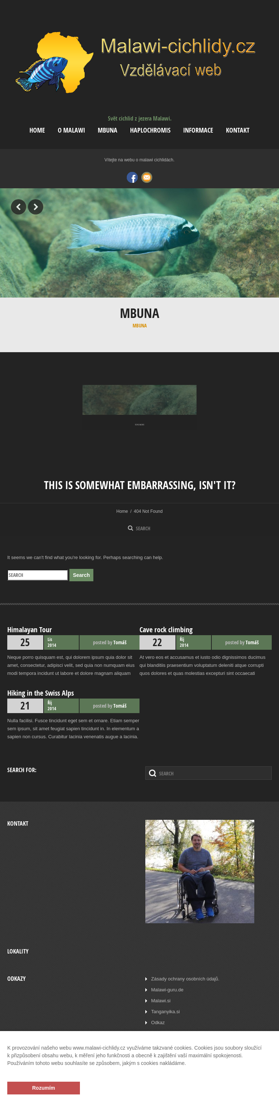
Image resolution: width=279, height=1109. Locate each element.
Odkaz (158, 1022)
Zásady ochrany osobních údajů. (185, 979)
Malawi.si (160, 1000)
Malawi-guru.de (167, 989)
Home (37, 130)
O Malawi (71, 130)
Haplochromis (150, 130)
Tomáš (119, 642)
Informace (198, 130)
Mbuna (107, 130)
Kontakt (238, 130)
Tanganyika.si (165, 1011)
